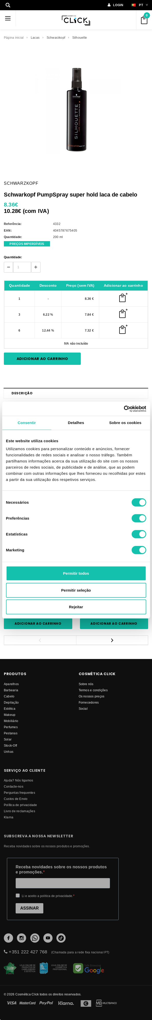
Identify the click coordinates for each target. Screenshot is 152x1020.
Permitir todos (76, 573)
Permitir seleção (76, 590)
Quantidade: (13, 257)
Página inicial (14, 37)
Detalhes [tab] (76, 422)
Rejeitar (76, 607)
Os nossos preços (92, 696)
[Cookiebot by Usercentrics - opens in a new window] (123, 408)
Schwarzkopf (56, 37)
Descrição (22, 393)
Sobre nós (86, 684)
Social (83, 708)
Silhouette (79, 37)
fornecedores (89, 702)
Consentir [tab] (27, 422)
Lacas (35, 37)
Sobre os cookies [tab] (125, 422)
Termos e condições (93, 690)
